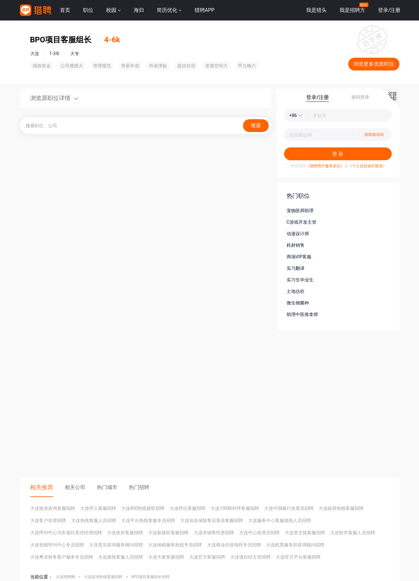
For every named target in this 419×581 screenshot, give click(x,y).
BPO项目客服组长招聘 (150, 577)
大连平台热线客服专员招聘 (148, 520)
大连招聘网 (65, 577)
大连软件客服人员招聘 (352, 532)
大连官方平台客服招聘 (298, 557)
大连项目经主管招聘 (250, 557)
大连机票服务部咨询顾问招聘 (295, 544)
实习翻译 (296, 268)
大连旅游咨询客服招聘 (52, 508)
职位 (88, 10)
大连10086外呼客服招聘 (235, 508)
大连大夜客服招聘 (166, 557)
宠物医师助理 (300, 210)
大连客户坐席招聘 (48, 520)
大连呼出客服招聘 (187, 508)
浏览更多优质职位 (373, 64)
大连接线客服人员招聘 (120, 557)
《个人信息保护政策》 (367, 166)
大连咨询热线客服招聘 (103, 577)
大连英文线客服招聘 (305, 532)
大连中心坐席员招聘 (259, 532)
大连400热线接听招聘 (143, 508)
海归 (139, 10)
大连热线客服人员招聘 (93, 520)
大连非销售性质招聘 (214, 532)
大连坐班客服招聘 (125, 532)
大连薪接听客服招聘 (168, 532)
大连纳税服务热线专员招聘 (175, 544)
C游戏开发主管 (301, 222)
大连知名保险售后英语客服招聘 (211, 520)
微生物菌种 (298, 302)
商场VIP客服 (299, 256)
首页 (65, 10)
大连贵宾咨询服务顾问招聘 (116, 544)
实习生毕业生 (300, 279)
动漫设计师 (298, 233)
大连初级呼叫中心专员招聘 (57, 544)
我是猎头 (316, 10)
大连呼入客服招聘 (98, 508)
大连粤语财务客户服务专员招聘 (61, 557)
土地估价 (296, 291)
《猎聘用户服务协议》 (325, 166)
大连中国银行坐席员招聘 (289, 508)
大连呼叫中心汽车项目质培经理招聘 (66, 532)
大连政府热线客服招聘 (341, 508)
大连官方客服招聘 (207, 557)
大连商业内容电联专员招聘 (234, 544)
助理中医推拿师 (302, 314)
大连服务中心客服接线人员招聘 (279, 520)
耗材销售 (296, 245)
